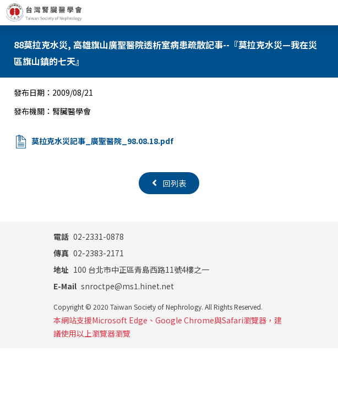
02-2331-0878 (88, 236)
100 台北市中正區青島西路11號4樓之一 (131, 269)
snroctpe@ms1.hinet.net (113, 286)
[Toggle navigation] (325, 12)
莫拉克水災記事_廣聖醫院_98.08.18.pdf (102, 140)
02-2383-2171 (88, 253)
